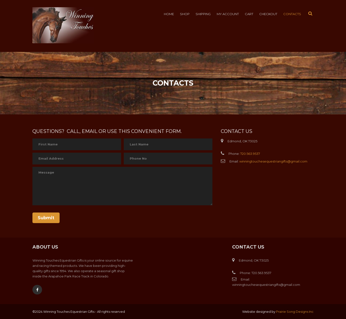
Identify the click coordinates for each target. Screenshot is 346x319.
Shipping (203, 14)
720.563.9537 (250, 154)
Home (169, 14)
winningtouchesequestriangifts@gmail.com (273, 161)
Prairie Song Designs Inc (295, 311)
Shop (185, 14)
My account (228, 14)
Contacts (292, 14)
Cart (249, 14)
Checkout (268, 14)
